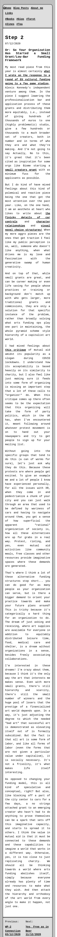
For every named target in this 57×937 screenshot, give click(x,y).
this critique (15, 350)
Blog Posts (21, 8)
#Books (9, 19)
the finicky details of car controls (27, 217)
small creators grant (21, 170)
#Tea (19, 24)
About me (37, 8)
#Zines (9, 24)
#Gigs (20, 19)
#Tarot (30, 19)
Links (9, 13)
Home (8, 8)
